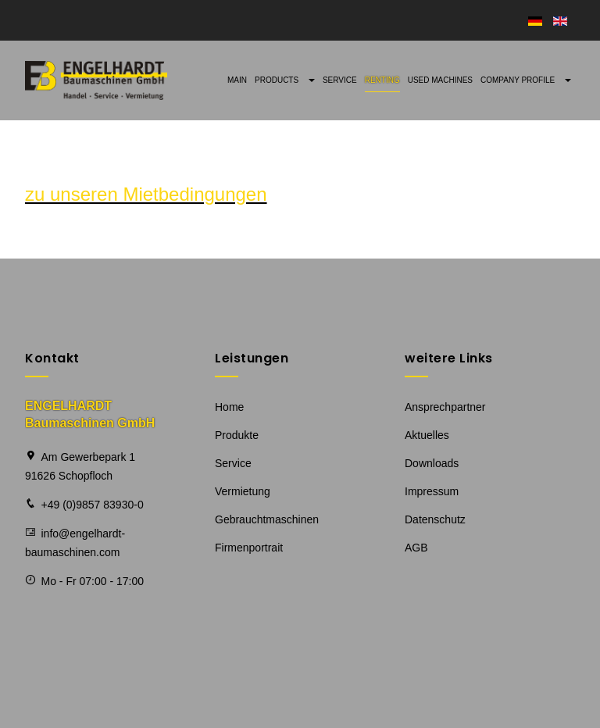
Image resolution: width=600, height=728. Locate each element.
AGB (416, 547)
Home (229, 407)
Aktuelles (427, 435)
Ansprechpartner (445, 407)
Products (285, 80)
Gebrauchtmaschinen (267, 519)
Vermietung (242, 491)
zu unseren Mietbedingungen (146, 194)
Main (237, 80)
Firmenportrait (249, 547)
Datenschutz (435, 519)
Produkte (237, 435)
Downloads (432, 463)
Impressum (432, 491)
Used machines (440, 80)
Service (340, 80)
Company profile (525, 80)
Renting (382, 80)
